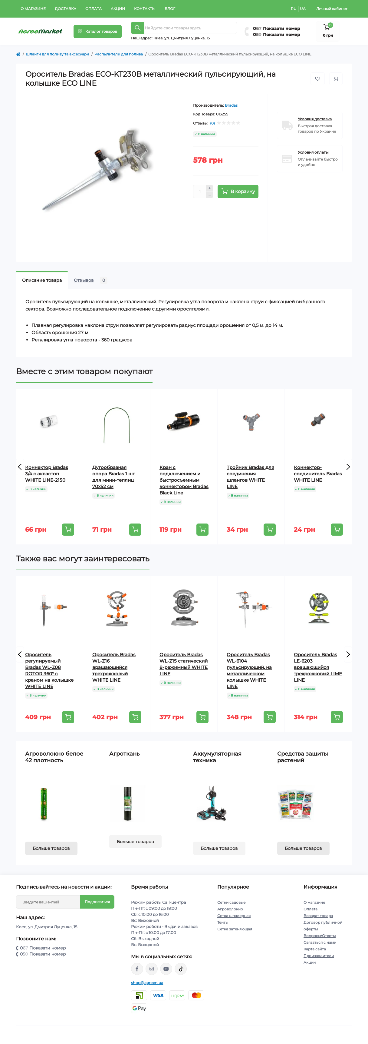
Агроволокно (230, 909)
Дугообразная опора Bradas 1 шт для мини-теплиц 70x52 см (113, 476)
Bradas (231, 105)
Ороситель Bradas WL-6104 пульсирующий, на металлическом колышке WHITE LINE (249, 670)
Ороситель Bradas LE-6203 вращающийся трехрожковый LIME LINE (318, 667)
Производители (319, 955)
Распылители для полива (118, 54)
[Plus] (209, 188)
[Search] (137, 28)
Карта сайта (315, 949)
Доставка (65, 8)
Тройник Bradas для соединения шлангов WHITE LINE (250, 476)
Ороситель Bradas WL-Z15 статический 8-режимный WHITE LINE (183, 664)
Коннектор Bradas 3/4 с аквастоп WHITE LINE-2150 (46, 473)
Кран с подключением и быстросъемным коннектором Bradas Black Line (184, 480)
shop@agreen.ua (147, 982)
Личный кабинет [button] (331, 8)
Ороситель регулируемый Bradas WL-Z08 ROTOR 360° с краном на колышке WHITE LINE (49, 670)
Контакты (145, 8)
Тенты (222, 922)
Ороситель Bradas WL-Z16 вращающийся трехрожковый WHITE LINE (114, 667)
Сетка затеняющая (234, 929)
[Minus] (209, 195)
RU (294, 8)
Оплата (93, 8)
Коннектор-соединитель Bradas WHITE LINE (318, 473)
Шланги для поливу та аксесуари (57, 54)
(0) (212, 123)
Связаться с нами (320, 942)
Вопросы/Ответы (320, 935)
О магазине (33, 8)
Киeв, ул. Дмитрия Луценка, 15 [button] (181, 38)
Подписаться (97, 901)
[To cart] (68, 530)
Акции (118, 8)
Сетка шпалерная (234, 915)
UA (303, 8)
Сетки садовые (231, 902)
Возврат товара (318, 915)
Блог (170, 8)
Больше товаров (51, 848)
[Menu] (98, 31)
